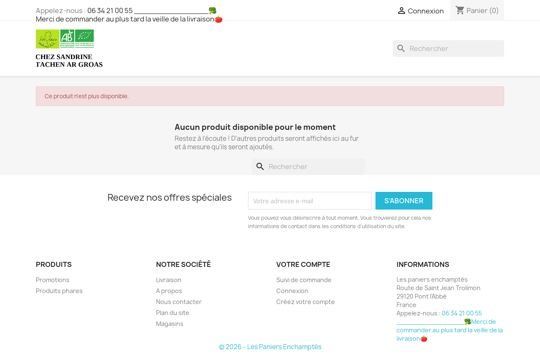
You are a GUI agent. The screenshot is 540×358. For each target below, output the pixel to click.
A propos (169, 291)
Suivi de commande (304, 280)
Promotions (53, 280)
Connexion (292, 291)
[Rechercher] (448, 48)
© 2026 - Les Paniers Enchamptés (270, 346)
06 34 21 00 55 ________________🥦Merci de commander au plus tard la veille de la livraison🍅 (129, 15)
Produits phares (59, 291)
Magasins (170, 324)
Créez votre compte (305, 302)
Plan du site (172, 313)
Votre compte (303, 264)
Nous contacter (179, 302)
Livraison (168, 280)
